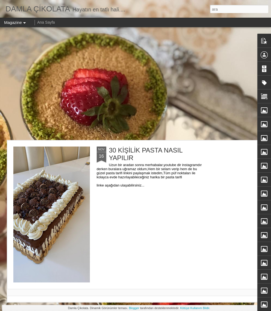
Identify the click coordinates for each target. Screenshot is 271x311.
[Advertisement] (51, 84)
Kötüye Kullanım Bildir (194, 308)
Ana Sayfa (46, 22)
